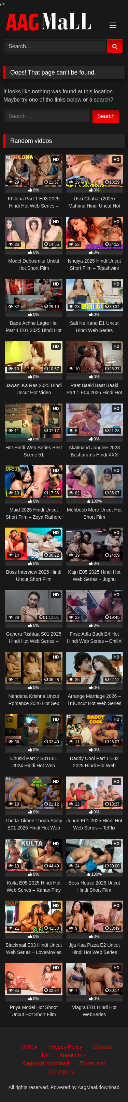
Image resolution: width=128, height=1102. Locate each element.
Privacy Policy (65, 1047)
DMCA (30, 1047)
